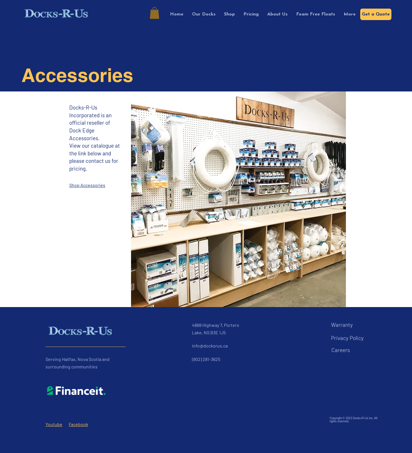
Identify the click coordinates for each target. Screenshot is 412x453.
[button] (154, 13)
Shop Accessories (87, 185)
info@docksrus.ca (210, 345)
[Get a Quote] (375, 14)
